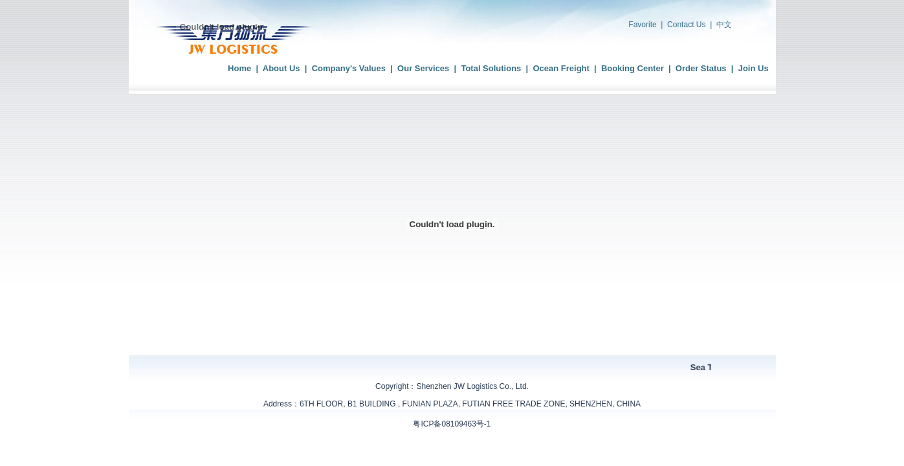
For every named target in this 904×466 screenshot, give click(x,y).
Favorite (642, 24)
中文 (724, 24)
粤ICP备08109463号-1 (452, 423)
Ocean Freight (561, 68)
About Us (281, 68)
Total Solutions (491, 68)
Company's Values (349, 68)
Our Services (423, 68)
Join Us (753, 68)
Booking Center (632, 68)
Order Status (701, 68)
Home (239, 68)
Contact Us (686, 24)
